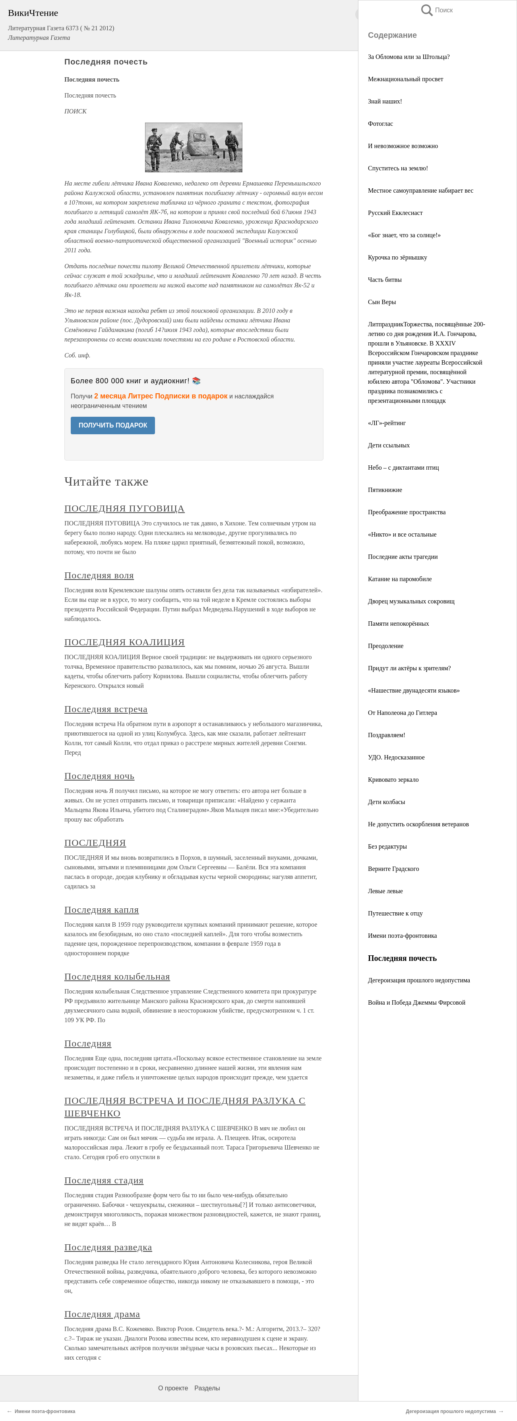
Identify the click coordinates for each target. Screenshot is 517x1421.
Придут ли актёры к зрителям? (409, 668)
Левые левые (385, 891)
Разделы (207, 1388)
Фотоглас (380, 123)
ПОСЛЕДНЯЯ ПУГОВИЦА (124, 508)
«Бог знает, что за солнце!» (404, 235)
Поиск (436, 10)
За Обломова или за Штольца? (409, 56)
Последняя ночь (99, 776)
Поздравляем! (386, 735)
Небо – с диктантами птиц (403, 467)
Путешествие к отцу (395, 913)
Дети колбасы (386, 801)
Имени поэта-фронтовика (402, 935)
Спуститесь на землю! (398, 168)
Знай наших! (385, 101)
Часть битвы (385, 279)
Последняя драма (102, 1314)
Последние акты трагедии (403, 556)
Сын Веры (382, 302)
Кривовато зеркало (393, 779)
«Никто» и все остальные (402, 534)
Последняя (88, 1043)
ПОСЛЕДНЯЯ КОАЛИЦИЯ (124, 642)
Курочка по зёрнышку (397, 257)
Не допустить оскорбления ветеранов (418, 824)
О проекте (173, 1388)
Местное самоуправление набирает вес (420, 190)
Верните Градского (393, 868)
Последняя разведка (108, 1247)
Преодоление (385, 645)
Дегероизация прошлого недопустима (419, 980)
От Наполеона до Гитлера (402, 712)
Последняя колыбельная (117, 976)
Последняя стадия (104, 1180)
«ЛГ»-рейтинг (387, 423)
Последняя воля (99, 575)
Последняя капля (101, 909)
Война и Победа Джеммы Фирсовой (416, 1002)
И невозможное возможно (403, 145)
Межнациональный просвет (405, 79)
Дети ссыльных (389, 445)
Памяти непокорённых (398, 623)
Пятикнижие (385, 489)
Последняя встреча (106, 709)
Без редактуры (387, 846)
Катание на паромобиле (400, 579)
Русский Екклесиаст (395, 212)
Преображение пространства (407, 512)
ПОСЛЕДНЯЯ (95, 842)
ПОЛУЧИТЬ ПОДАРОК (113, 425)
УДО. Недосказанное (396, 757)
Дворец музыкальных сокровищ (411, 601)
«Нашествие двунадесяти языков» (414, 690)
